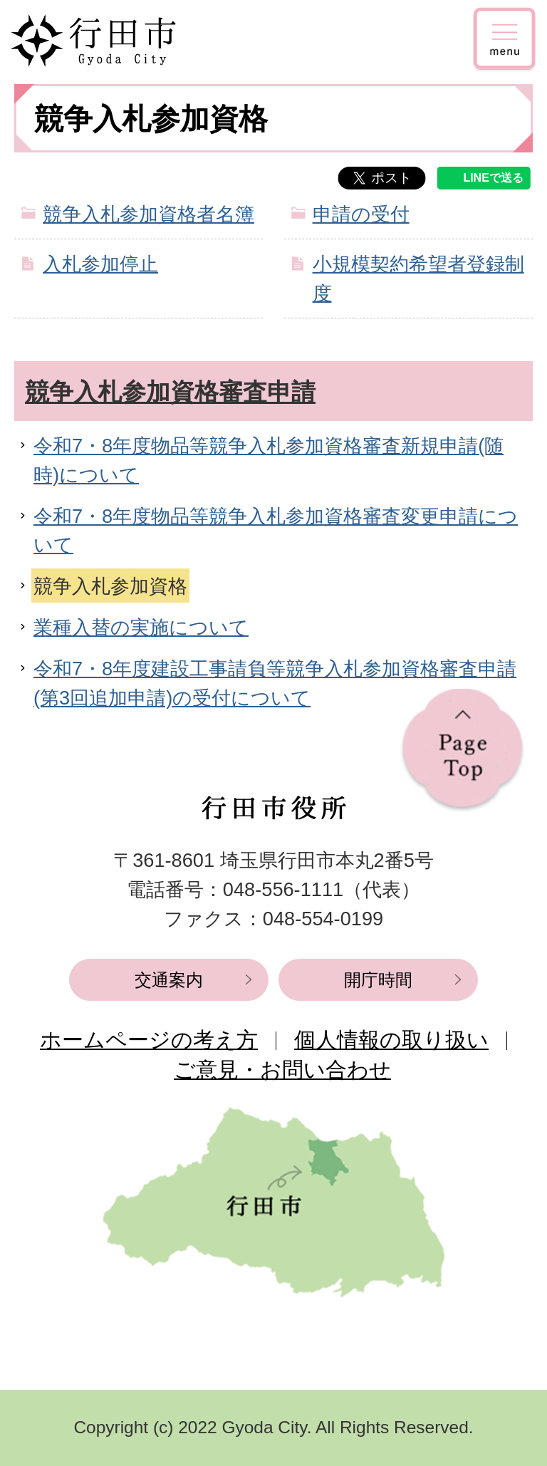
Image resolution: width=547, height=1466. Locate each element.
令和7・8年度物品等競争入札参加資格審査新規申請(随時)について (268, 460)
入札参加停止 (100, 264)
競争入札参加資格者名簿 (148, 214)
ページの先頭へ (463, 750)
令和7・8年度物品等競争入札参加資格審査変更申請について (275, 530)
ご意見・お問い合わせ (282, 1069)
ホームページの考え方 (149, 1039)
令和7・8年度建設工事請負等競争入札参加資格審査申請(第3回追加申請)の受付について (274, 683)
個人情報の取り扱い (391, 1039)
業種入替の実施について (141, 627)
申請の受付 (361, 214)
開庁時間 (378, 979)
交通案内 (169, 979)
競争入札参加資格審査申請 (170, 391)
